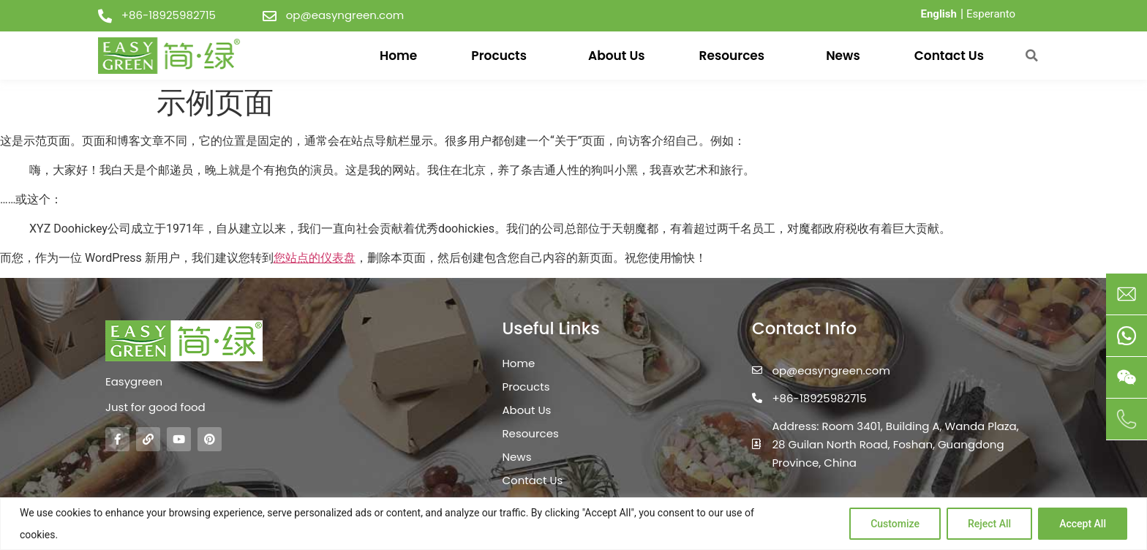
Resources (735, 55)
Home (398, 55)
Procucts (502, 55)
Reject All (989, 524)
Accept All (1082, 524)
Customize (895, 524)
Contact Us (949, 55)
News (843, 55)
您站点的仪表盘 (315, 258)
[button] (1031, 56)
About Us (616, 55)
